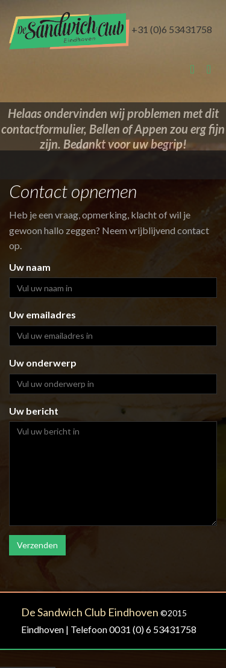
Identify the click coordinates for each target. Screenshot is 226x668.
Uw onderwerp (43, 362)
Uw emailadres (42, 314)
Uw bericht (33, 410)
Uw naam (30, 267)
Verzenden (37, 545)
